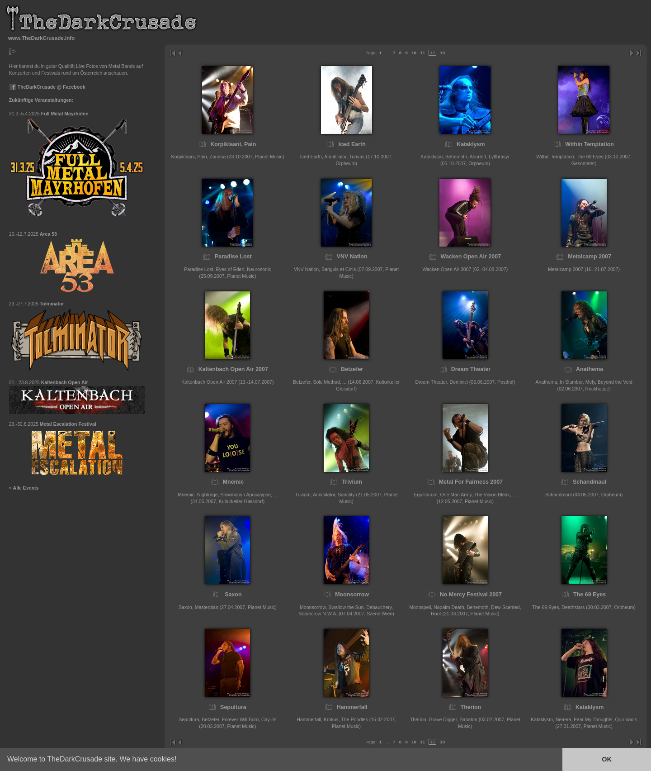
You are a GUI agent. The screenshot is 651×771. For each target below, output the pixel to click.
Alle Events (26, 487)
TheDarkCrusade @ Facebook (47, 87)
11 (422, 52)
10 (413, 52)
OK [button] (607, 759)
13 (442, 52)
